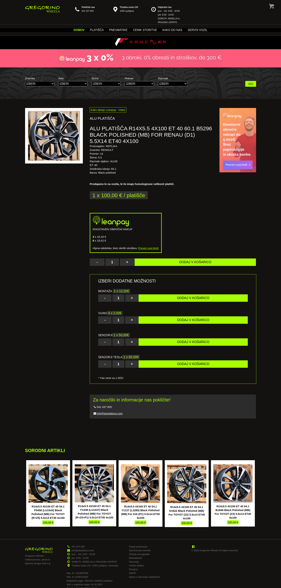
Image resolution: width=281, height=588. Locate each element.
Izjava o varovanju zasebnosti (144, 577)
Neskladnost (135, 558)
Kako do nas (172, 30)
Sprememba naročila (140, 550)
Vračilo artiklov (136, 565)
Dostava (133, 569)
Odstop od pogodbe (139, 554)
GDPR (132, 573)
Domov (79, 30)
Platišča (97, 30)
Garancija (134, 561)
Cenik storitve (145, 30)
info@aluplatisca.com (110, 413)
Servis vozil (197, 30)
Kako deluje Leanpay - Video (108, 109)
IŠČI (250, 83)
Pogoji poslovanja (138, 546)
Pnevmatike (118, 30)
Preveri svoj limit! (148, 248)
